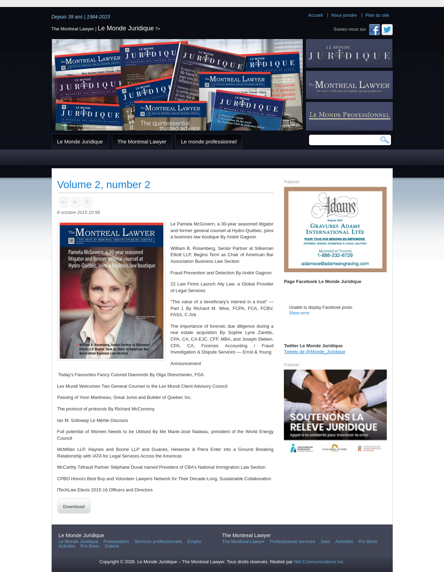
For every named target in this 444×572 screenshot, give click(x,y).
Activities (344, 541)
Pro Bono (90, 546)
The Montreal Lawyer (142, 141)
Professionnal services (292, 541)
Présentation (116, 541)
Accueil (315, 15)
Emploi (194, 541)
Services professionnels (158, 541)
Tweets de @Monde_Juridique (314, 351)
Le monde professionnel (208, 141)
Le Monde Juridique (126, 28)
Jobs (325, 541)
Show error (299, 313)
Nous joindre (344, 15)
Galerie (112, 546)
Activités (67, 546)
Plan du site (377, 15)
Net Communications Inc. (319, 561)
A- (75, 202)
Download (74, 506)
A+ (64, 202)
